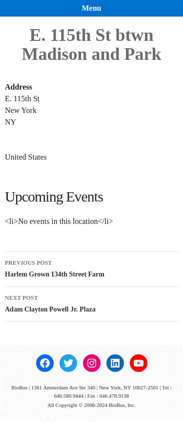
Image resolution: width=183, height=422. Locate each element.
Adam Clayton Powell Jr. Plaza (91, 302)
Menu (92, 8)
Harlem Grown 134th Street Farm (91, 267)
